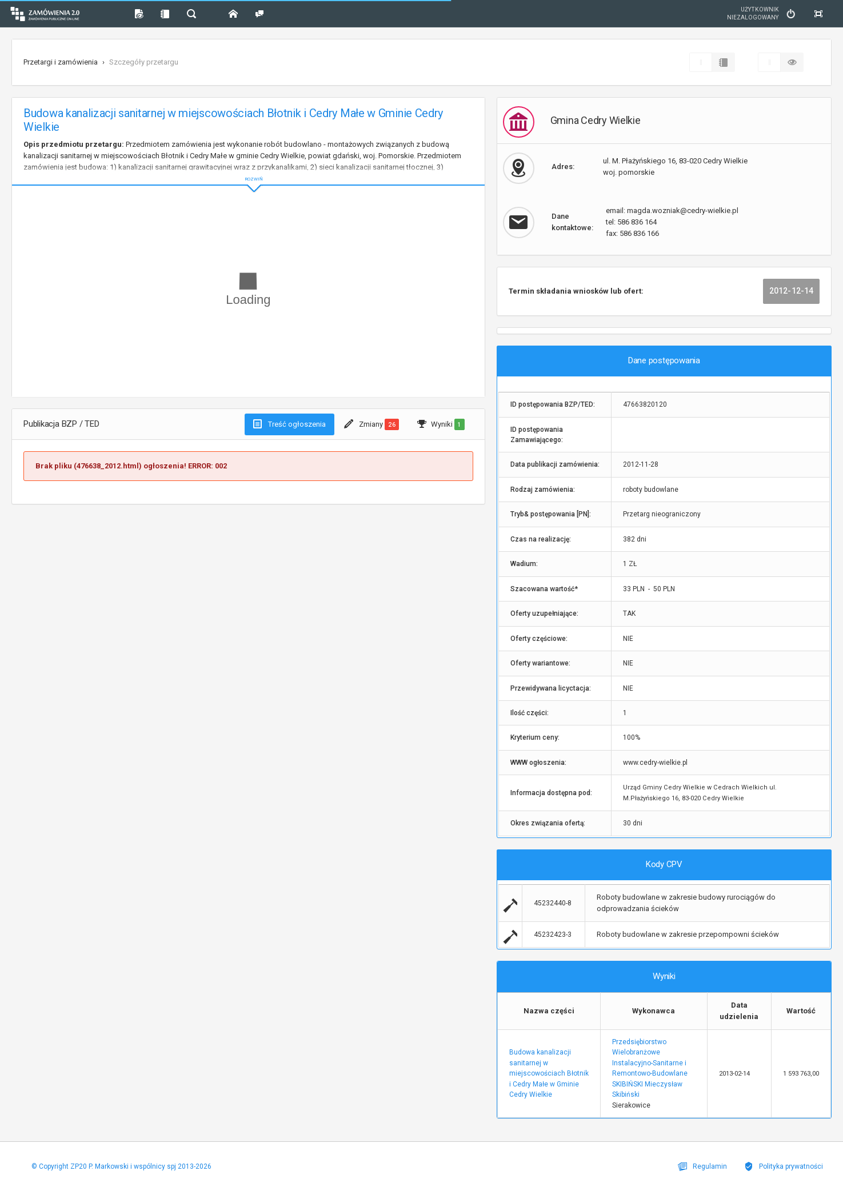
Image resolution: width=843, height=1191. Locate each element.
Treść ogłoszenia (289, 423)
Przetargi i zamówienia (60, 62)
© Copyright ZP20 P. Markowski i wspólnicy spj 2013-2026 (121, 1166)
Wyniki (441, 424)
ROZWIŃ (248, 170)
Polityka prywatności (783, 1166)
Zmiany (371, 424)
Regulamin (702, 1166)
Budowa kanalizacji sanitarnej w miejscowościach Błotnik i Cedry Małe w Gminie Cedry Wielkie (549, 1073)
